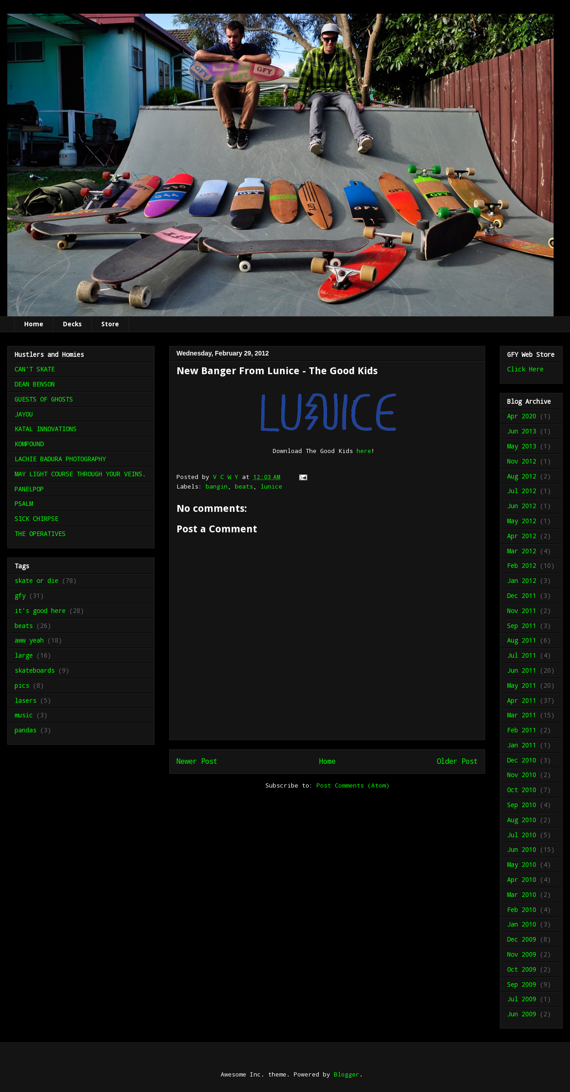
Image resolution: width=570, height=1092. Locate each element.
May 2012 (521, 520)
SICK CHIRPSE (36, 518)
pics (22, 685)
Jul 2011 (521, 655)
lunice (271, 486)
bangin (217, 486)
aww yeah (29, 640)
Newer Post (197, 761)
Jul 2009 (521, 998)
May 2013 (521, 446)
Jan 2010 (521, 924)
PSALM (24, 503)
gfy (20, 595)
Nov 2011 (521, 610)
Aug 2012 (521, 476)
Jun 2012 (521, 505)
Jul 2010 (521, 834)
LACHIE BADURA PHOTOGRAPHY (60, 458)
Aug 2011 (521, 640)
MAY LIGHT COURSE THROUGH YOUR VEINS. (80, 473)
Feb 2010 (521, 909)
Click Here (525, 369)
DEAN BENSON (35, 384)
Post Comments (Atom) (352, 785)
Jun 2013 (521, 431)
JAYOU (24, 414)
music (24, 715)
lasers (25, 700)
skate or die (36, 580)
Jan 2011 (521, 745)
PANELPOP (29, 488)
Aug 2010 (521, 819)
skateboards (35, 670)
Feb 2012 (521, 565)
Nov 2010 (521, 774)
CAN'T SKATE (35, 369)
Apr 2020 (521, 416)
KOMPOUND (29, 443)
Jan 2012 (521, 580)
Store (110, 324)
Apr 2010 (521, 879)
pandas (25, 730)
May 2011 (521, 685)
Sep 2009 (521, 984)
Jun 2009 (521, 1014)
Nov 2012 (521, 461)
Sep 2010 (521, 804)
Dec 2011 (521, 595)
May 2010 (521, 864)
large (24, 655)
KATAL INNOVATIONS (46, 428)
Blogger (346, 1074)
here (364, 451)
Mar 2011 (521, 715)
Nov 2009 (521, 954)
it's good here (40, 610)
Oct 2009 (521, 969)
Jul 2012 (521, 490)
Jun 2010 (521, 849)
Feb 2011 (521, 730)
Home (33, 324)
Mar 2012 (521, 550)
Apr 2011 (521, 700)
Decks (72, 324)
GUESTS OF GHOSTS (44, 399)
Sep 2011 (521, 625)
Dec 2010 (521, 760)
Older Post (457, 761)
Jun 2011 (521, 670)
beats (244, 486)
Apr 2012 (521, 535)
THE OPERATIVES (40, 533)
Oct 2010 (521, 789)
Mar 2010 (521, 894)
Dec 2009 (521, 939)
